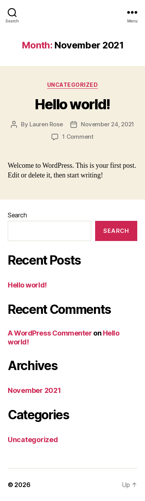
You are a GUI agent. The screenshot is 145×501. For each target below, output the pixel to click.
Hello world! (72, 104)
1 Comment (78, 136)
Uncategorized (72, 84)
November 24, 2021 (107, 124)
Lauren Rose (46, 124)
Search (17, 215)
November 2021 (34, 390)
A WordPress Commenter (50, 333)
